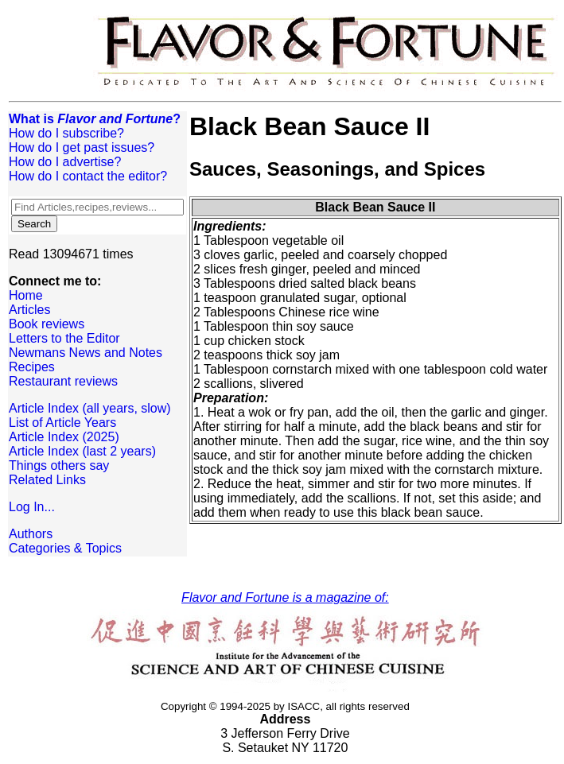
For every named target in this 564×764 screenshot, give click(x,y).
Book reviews (46, 324)
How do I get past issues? (81, 147)
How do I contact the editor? (88, 176)
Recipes (32, 367)
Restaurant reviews (63, 381)
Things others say (59, 465)
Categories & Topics (65, 548)
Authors (31, 534)
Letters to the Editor (64, 338)
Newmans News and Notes (85, 352)
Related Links (47, 480)
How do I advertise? (65, 162)
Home (26, 295)
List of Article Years (62, 422)
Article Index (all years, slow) (90, 408)
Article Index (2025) (64, 437)
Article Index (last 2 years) (82, 451)
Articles (29, 309)
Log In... (32, 507)
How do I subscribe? (66, 133)
